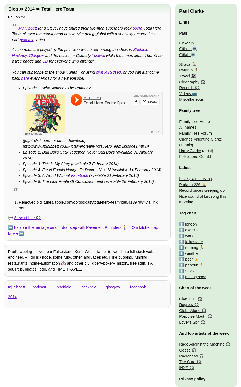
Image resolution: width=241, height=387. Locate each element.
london (191, 224)
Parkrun (186, 70)
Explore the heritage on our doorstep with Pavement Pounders (68, 227)
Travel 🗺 (187, 76)
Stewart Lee (24, 218)
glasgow (113, 287)
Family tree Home (194, 121)
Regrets (186, 305)
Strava (184, 64)
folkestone (194, 242)
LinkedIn (186, 43)
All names (187, 127)
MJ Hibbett (27, 28)
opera (137, 28)
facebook (138, 287)
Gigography (189, 82)
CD (45, 61)
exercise (192, 230)
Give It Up (187, 299)
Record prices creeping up (202, 190)
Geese (184, 350)
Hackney (19, 55)
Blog (13, 9)
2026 (189, 271)
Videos (185, 94)
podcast (26, 40)
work (189, 236)
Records (186, 88)
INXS (183, 368)
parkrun (191, 265)
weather (192, 253)
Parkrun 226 (189, 185)
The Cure (187, 362)
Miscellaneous (191, 99)
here (25, 78)
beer (189, 259)
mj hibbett (16, 287)
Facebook (79, 175)
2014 (30, 9)
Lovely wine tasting (195, 179)
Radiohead (188, 356)
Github (184, 49)
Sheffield (140, 49)
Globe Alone (189, 310)
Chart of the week (195, 288)
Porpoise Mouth (192, 316)
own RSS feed (108, 72)
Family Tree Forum (195, 133)
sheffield (64, 287)
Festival (98, 55)
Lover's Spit (189, 322)
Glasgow (36, 55)
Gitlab (184, 55)
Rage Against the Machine (202, 344)
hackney (88, 287)
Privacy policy (192, 379)
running (191, 247)
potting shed (195, 277)
